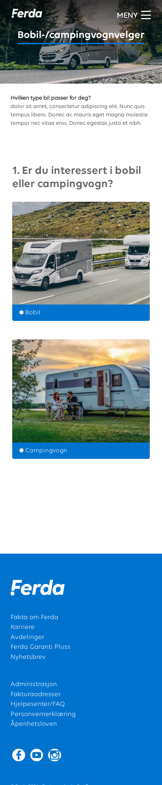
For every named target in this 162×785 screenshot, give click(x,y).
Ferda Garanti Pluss (40, 647)
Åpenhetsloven (33, 724)
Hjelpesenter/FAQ (37, 704)
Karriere (22, 627)
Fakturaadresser (35, 694)
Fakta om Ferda (34, 617)
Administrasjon (33, 684)
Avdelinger (27, 637)
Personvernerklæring (43, 714)
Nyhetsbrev (28, 657)
